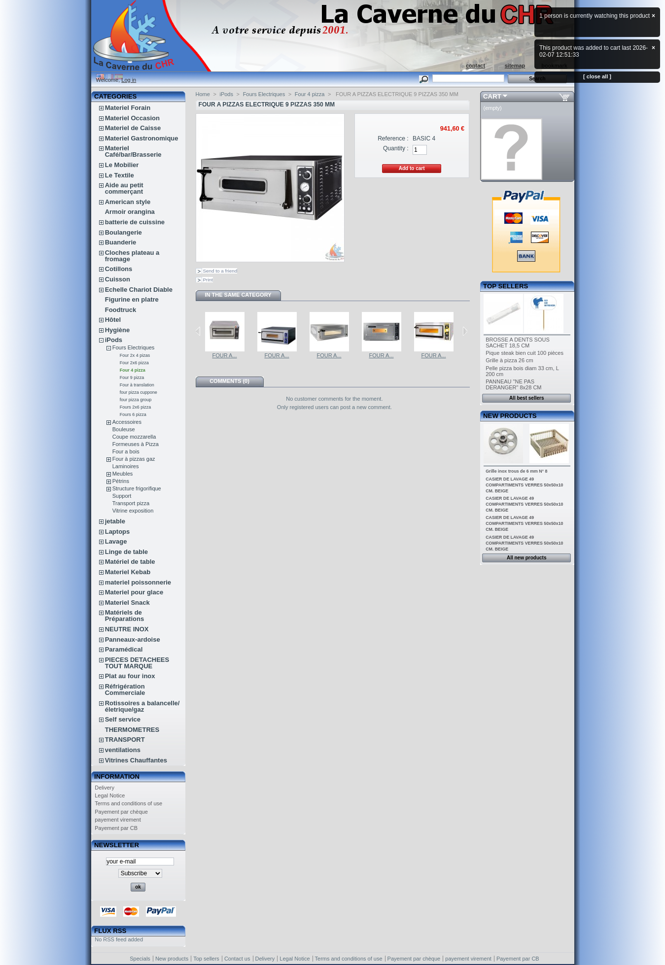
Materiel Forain (127, 107)
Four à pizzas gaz (133, 459)
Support (122, 496)
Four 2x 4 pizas (135, 355)
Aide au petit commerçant (124, 188)
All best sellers (526, 398)
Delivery (104, 788)
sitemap (515, 66)
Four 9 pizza (132, 377)
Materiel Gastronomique (141, 138)
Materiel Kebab (127, 572)
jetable (115, 521)
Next (465, 331)
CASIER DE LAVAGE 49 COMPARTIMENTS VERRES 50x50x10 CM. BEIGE (524, 485)
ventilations (122, 750)
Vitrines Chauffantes (136, 760)
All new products (527, 557)
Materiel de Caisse (133, 128)
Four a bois (126, 451)
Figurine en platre (132, 299)
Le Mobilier (122, 165)
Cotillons (119, 269)
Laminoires (125, 466)
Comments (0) (229, 381)
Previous (198, 331)
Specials (140, 959)
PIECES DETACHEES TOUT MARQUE (137, 663)
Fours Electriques (133, 347)
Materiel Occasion (132, 118)
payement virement (118, 820)
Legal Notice (110, 795)
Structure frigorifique (136, 488)
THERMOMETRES (132, 729)
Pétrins (120, 481)
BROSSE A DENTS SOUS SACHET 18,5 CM (518, 342)
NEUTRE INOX (127, 629)
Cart (492, 96)
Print (208, 279)
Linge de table (126, 551)
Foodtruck (121, 309)
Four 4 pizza (132, 370)
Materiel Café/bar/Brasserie (133, 151)
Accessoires (126, 422)
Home (203, 94)
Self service (122, 719)
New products (509, 415)
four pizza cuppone (138, 392)
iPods (113, 340)
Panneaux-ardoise (132, 639)
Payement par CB (116, 828)
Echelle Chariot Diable (139, 289)
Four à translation (137, 384)
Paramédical (124, 649)
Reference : (393, 138)
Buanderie (121, 242)
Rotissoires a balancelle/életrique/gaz (142, 706)
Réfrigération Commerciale (125, 689)
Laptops (117, 531)
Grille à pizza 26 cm (509, 360)
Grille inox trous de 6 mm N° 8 (516, 471)
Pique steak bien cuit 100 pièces (524, 353)
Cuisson (117, 279)
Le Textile (119, 175)
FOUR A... (224, 355)
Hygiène (117, 330)
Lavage (116, 541)
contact (475, 66)
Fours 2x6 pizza (135, 407)
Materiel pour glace (134, 592)
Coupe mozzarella (134, 437)
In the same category (238, 295)
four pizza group (136, 399)
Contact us (237, 959)
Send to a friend (220, 271)
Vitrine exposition (133, 511)
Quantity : (396, 148)
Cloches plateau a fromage (132, 256)
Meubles (122, 474)
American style (128, 202)
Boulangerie (123, 232)
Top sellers (505, 286)
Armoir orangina (130, 211)
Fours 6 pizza (133, 414)
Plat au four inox (130, 676)
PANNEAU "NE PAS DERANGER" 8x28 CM (513, 384)
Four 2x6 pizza (134, 362)
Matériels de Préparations (124, 615)
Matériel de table (130, 561)
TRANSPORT (125, 739)
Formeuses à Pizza (135, 444)
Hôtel (113, 319)
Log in (128, 80)
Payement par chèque (121, 812)
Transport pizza (130, 503)
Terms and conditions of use (128, 803)
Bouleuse (123, 429)
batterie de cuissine (135, 222)
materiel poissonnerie (138, 582)
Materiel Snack (127, 602)
